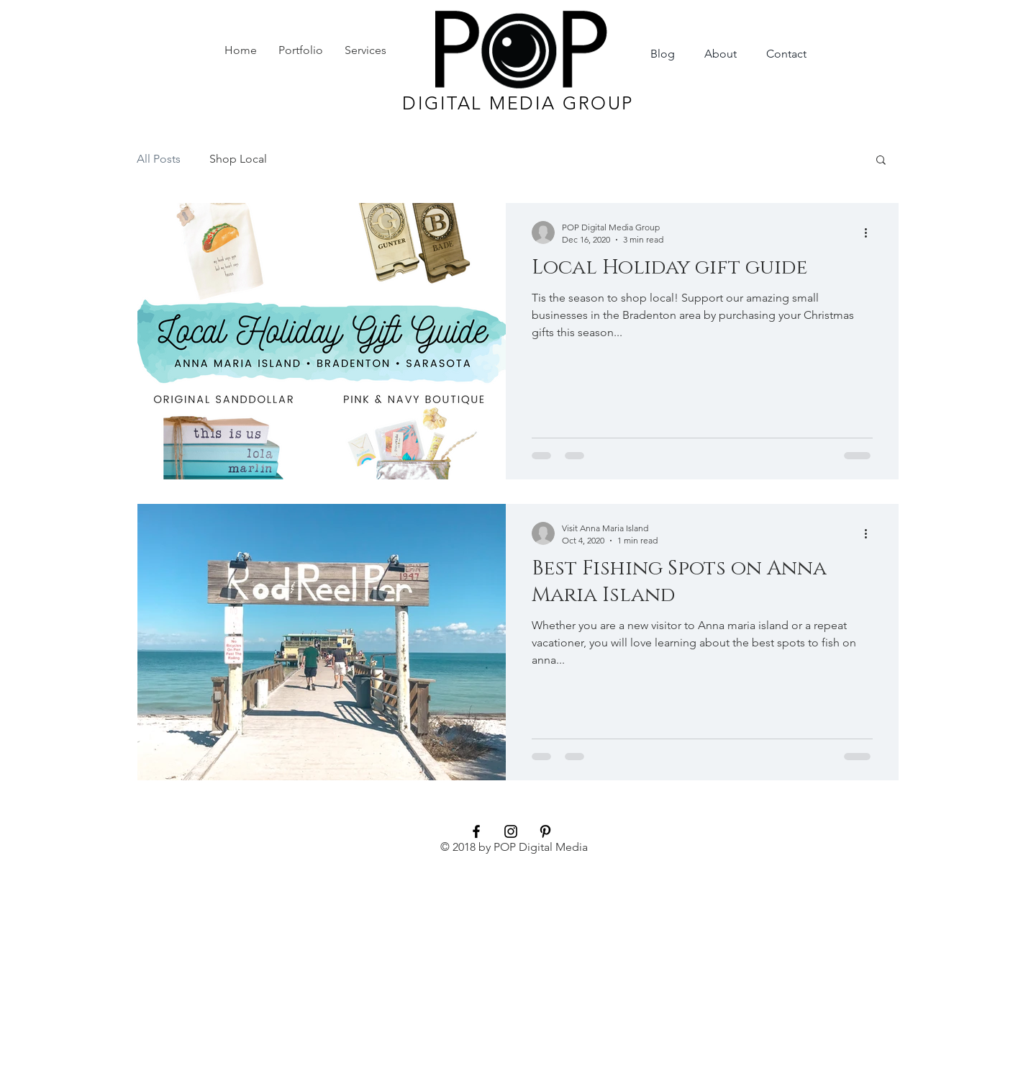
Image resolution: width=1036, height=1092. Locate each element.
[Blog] (663, 54)
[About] (720, 54)
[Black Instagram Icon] (510, 831)
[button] (881, 160)
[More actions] (870, 232)
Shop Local (238, 159)
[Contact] (786, 54)
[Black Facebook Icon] (476, 831)
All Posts (159, 159)
